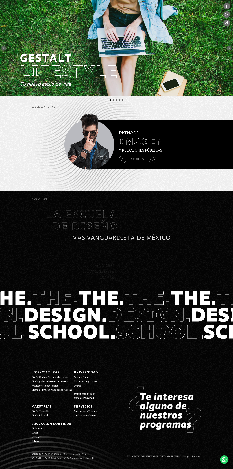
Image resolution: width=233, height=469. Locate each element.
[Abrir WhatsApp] (224, 460)
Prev (3, 48)
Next (229, 48)
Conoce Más (137, 159)
